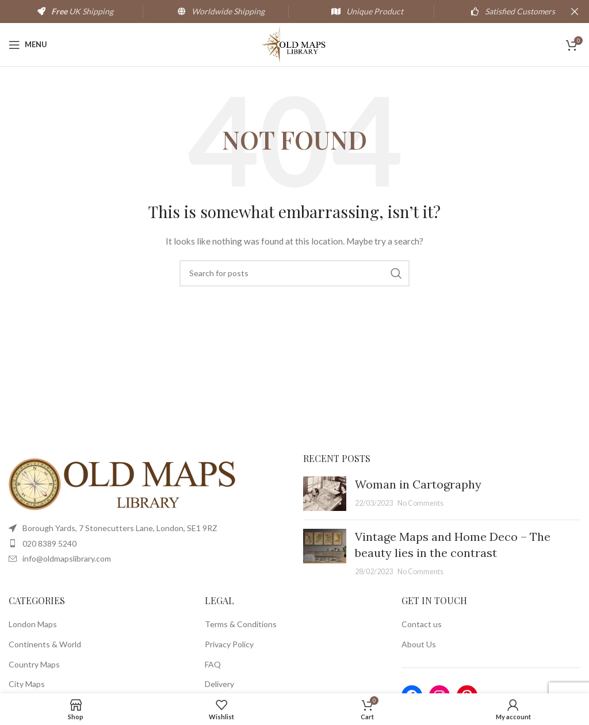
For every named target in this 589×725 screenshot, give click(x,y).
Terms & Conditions (241, 624)
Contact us (421, 624)
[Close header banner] (574, 11)
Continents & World (45, 644)
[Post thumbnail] (324, 493)
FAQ (213, 664)
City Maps (27, 684)
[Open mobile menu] (28, 44)
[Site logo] (294, 43)
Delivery (219, 684)
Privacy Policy (229, 644)
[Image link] (124, 484)
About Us (418, 644)
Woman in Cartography (418, 484)
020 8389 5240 (49, 543)
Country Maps (34, 664)
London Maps (33, 624)
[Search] (294, 273)
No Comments (420, 503)
